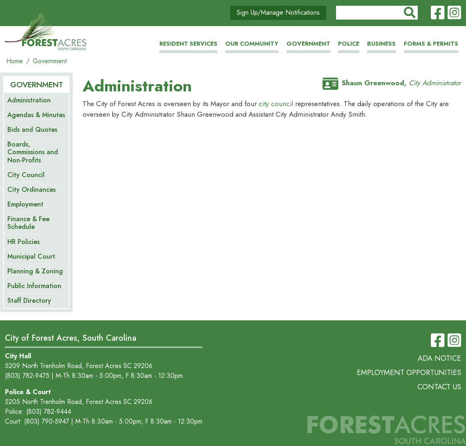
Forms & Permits (431, 44)
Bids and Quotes (32, 129)
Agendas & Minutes (36, 115)
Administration (29, 100)
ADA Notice (439, 358)
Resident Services (188, 44)
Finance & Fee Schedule (28, 222)
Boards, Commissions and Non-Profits (32, 152)
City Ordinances (31, 189)
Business (381, 44)
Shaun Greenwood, (392, 83)
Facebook (437, 13)
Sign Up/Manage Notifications (278, 12)
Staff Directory (29, 300)
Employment (25, 204)
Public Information (34, 286)
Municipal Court (31, 256)
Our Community (251, 44)
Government (308, 44)
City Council (26, 175)
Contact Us (439, 387)
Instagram (454, 13)
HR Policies (23, 241)
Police (348, 44)
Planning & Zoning (35, 271)
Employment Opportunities (409, 372)
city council (277, 104)
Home (14, 61)
